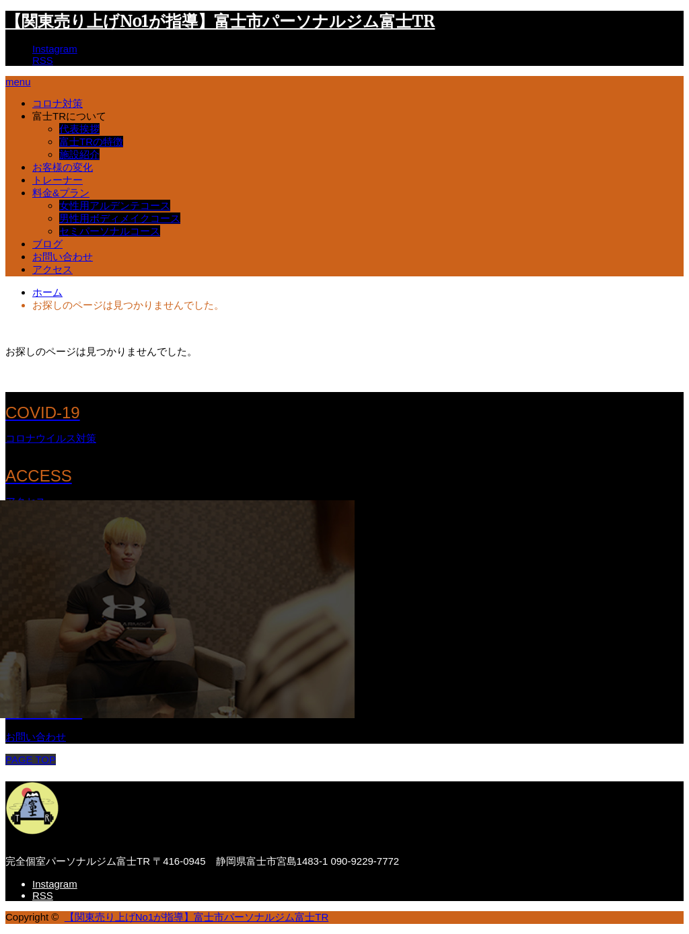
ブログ (47, 243)
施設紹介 (79, 154)
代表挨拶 (79, 128)
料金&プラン (60, 192)
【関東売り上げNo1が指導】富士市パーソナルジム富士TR (220, 21)
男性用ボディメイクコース (119, 218)
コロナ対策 (57, 103)
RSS (42, 60)
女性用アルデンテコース (114, 205)
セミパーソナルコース (109, 231)
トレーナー (57, 180)
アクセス (52, 269)
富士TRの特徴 (91, 141)
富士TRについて (69, 116)
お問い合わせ (62, 256)
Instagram (54, 48)
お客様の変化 (62, 167)
